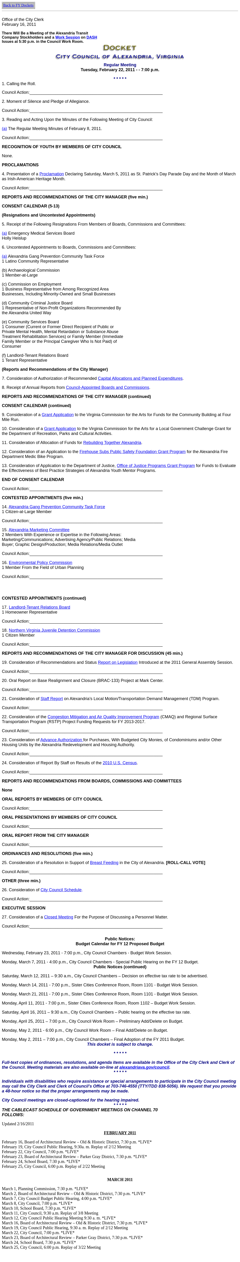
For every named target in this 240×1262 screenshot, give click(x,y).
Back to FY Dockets (18, 5)
